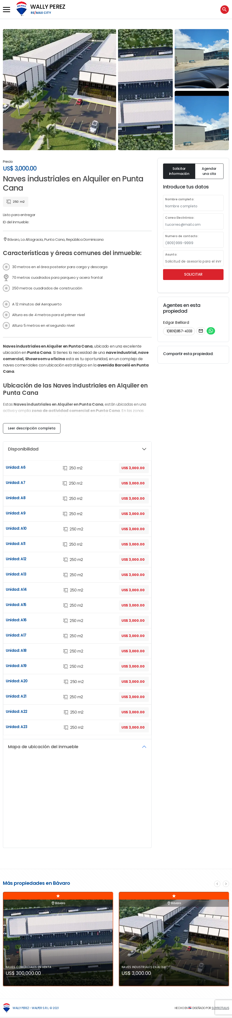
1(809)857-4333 (179, 331)
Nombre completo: (179, 199)
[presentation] (217, 884)
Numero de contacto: (181, 236)
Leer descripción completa (31, 428)
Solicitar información (179, 171)
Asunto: (171, 254)
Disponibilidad (23, 449)
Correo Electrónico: (180, 218)
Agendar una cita (209, 171)
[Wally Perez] (6, 1008)
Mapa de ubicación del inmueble (43, 747)
